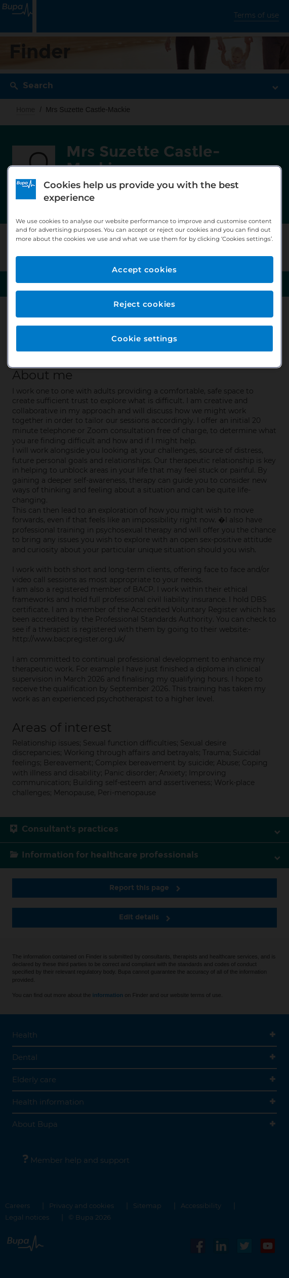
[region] (144, 266)
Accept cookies (144, 269)
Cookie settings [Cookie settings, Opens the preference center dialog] (144, 338)
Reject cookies (144, 304)
